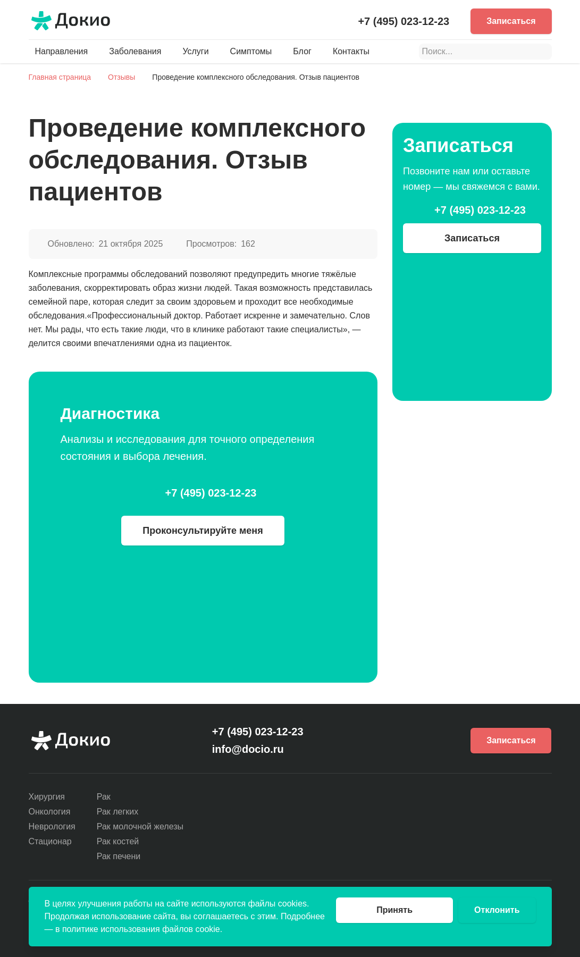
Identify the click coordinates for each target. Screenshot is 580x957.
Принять (394, 909)
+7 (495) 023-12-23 (403, 21)
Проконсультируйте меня (202, 530)
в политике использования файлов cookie (137, 929)
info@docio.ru (248, 749)
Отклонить (496, 909)
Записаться (510, 21)
